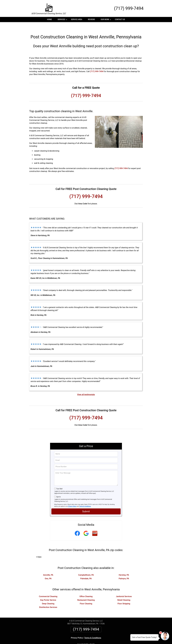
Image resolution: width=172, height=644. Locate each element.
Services (63, 20)
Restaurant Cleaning (86, 592)
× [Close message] (157, 635)
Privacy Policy (72, 498)
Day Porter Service (48, 592)
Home (49, 19)
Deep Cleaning (48, 595)
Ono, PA (48, 570)
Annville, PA (48, 567)
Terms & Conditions (85, 498)
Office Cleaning (86, 588)
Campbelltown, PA (86, 567)
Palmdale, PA (86, 570)
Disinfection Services (48, 599)
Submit (86, 503)
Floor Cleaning (86, 595)
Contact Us (120, 19)
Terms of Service (103, 639)
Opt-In (58, 489)
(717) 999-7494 (128, 8)
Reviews (91, 19)
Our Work (106, 20)
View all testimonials (86, 386)
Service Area (76, 19)
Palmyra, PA (124, 570)
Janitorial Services (124, 588)
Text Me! (59, 481)
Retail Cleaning (123, 592)
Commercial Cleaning (48, 588)
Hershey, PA (124, 567)
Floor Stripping (124, 595)
